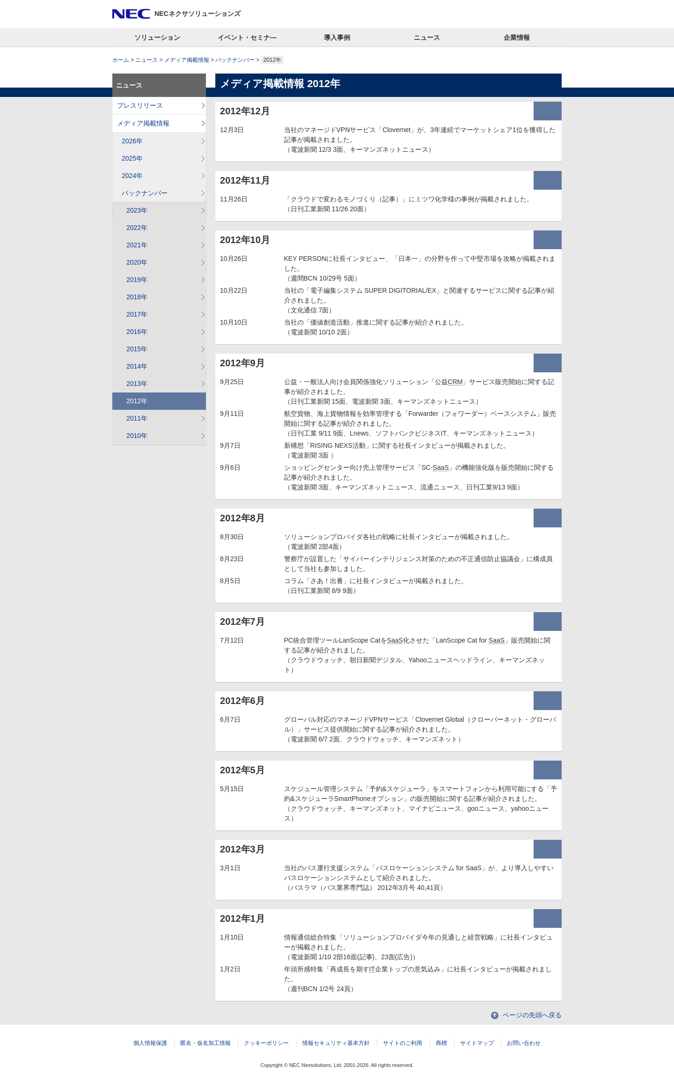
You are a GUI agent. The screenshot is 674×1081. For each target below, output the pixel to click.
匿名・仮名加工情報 (205, 1043)
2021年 (136, 245)
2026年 (132, 141)
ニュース (427, 37)
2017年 (136, 314)
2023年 (136, 210)
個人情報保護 (150, 1043)
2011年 (136, 418)
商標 (441, 1043)
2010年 (136, 435)
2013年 (136, 383)
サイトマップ (477, 1043)
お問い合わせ (524, 1043)
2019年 (136, 279)
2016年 (136, 331)
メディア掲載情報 (186, 60)
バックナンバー (235, 60)
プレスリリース (140, 105)
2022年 (136, 227)
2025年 (132, 158)
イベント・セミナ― (247, 37)
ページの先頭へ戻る (532, 1015)
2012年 (136, 401)
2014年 (136, 366)
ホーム (120, 60)
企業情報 (517, 37)
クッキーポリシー (266, 1043)
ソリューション (157, 37)
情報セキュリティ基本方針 (336, 1043)
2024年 (132, 175)
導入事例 (337, 37)
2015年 (136, 349)
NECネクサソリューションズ (197, 13)
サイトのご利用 (402, 1043)
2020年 (136, 262)
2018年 (136, 297)
